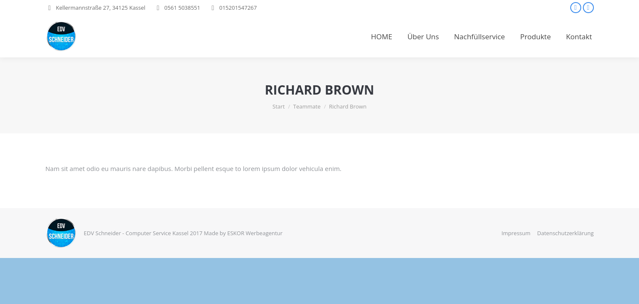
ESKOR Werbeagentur (255, 233)
